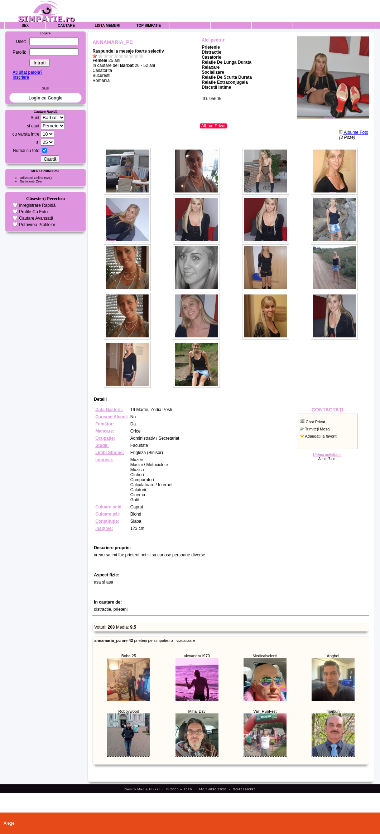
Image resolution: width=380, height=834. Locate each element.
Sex (25, 26)
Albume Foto (353, 132)
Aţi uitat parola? (27, 72)
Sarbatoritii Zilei (31, 181)
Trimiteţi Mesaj (317, 429)
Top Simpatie (148, 26)
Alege (9, 823)
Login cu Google (46, 98)
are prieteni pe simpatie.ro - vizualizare (144, 640)
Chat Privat (315, 422)
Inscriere (21, 77)
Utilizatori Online (31, 178)
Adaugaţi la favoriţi (321, 436)
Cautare (66, 26)
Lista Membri (107, 26)
